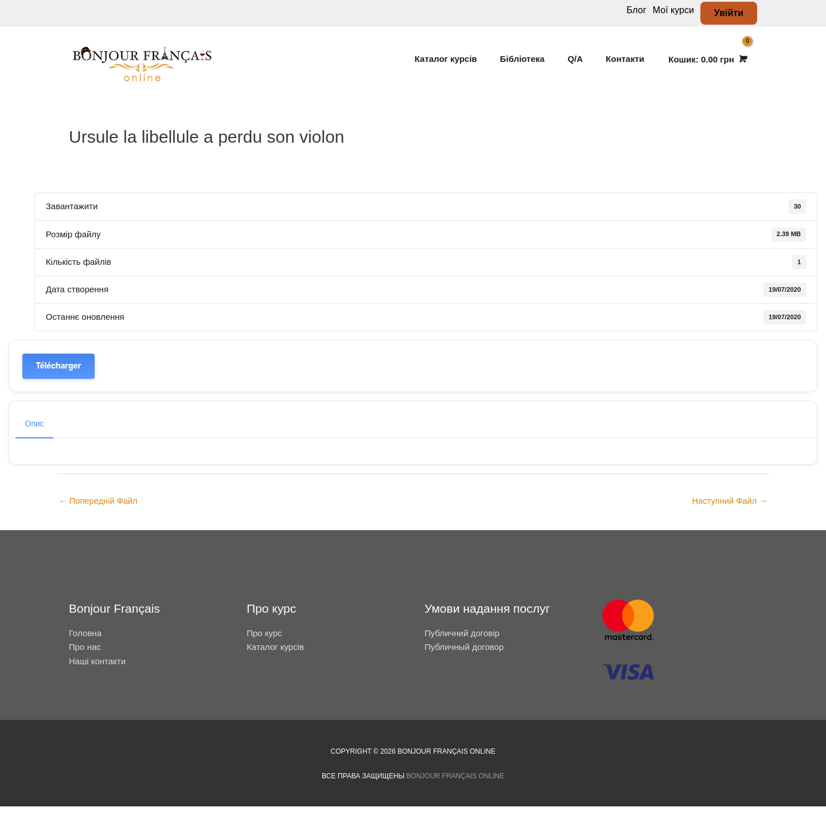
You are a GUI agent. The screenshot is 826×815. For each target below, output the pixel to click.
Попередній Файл (99, 510)
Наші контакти (97, 670)
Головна (85, 641)
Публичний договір (462, 641)
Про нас (85, 655)
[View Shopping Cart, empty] (706, 63)
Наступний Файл (728, 510)
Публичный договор (464, 655)
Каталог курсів (275, 655)
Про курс (264, 641)
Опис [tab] (34, 432)
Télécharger (58, 374)
